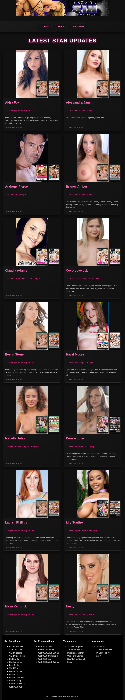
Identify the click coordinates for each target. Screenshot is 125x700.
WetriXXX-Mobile (17, 684)
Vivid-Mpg (13, 668)
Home (61, 26)
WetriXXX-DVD (16, 687)
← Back (45, 26)
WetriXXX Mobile (17, 678)
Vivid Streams (15, 653)
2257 (98, 656)
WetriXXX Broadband (48, 656)
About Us (100, 647)
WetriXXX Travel (45, 647)
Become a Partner (75, 653)
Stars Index (78, 26)
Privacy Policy (103, 653)
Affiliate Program (75, 647)
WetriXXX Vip (15, 681)
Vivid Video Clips (17, 656)
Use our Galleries (75, 656)
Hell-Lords (14, 659)
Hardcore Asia (15, 662)
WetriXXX (13, 675)
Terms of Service (104, 650)
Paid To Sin (14, 665)
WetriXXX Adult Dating (48, 653)
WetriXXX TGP (15, 671)
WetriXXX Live (44, 659)
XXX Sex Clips (15, 650)
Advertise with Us (75, 650)
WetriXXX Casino (46, 650)
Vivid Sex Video (16, 647)
